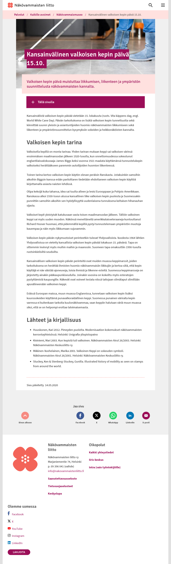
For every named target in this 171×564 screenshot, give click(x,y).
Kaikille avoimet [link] (40, 14)
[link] (72, 5)
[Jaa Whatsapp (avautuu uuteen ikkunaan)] (113, 418)
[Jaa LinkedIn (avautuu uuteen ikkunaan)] (130, 418)
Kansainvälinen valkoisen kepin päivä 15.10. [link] (114, 14)
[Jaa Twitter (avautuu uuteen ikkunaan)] (97, 418)
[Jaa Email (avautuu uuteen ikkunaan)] (145, 418)
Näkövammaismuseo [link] (69, 14)
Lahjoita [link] (19, 552)
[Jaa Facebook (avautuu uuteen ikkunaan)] (81, 418)
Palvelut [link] (19, 14)
